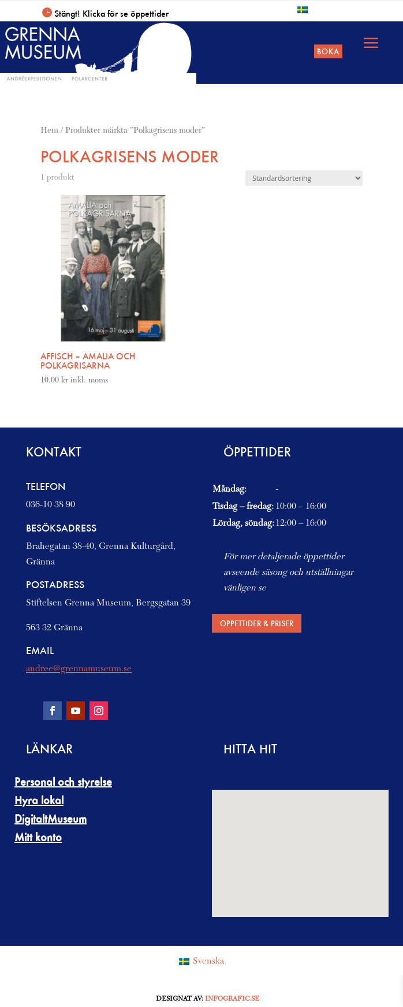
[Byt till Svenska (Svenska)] (201, 962)
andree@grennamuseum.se (79, 669)
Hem (49, 131)
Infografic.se (232, 998)
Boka (328, 51)
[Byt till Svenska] (303, 9)
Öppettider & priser (256, 623)
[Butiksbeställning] (304, 178)
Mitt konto (38, 837)
